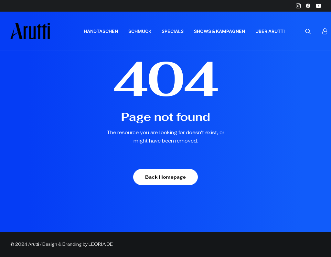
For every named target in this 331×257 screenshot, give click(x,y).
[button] (298, 6)
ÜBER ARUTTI (270, 31)
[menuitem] (298, 6)
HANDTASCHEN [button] (101, 31)
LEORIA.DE (101, 244)
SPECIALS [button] (173, 31)
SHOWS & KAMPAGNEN (219, 31)
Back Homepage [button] (165, 177)
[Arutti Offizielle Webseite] (30, 31)
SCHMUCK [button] (139, 31)
